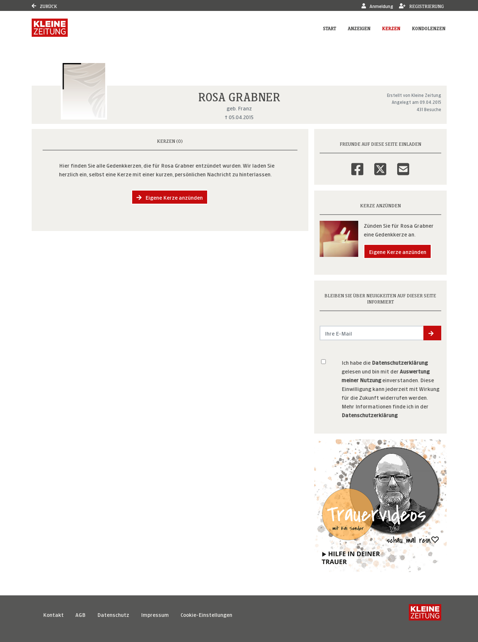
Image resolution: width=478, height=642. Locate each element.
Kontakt (53, 614)
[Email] (403, 164)
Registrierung (421, 6)
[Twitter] (380, 164)
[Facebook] (357, 164)
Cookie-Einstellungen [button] (206, 614)
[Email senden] (372, 333)
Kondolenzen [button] (428, 28)
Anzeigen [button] (359, 28)
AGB (80, 614)
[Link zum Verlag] (50, 28)
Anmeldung (377, 6)
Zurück (44, 6)
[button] (432, 333)
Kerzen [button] (391, 28)
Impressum (155, 614)
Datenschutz (113, 614)
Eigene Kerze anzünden (170, 196)
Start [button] (329, 28)
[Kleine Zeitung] (425, 614)
